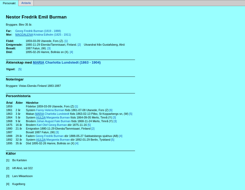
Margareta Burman (53, 117)
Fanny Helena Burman (50, 110)
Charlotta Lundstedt (52, 113)
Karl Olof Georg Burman (52, 124)
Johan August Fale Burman (54, 121)
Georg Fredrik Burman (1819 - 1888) (38, 30)
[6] (110, 110)
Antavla (26, 3)
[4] (71, 52)
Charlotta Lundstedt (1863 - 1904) (67, 62)
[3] (49, 48)
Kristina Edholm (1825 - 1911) (43, 34)
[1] (66, 40)
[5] (20, 69)
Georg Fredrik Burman (50, 135)
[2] (79, 44)
